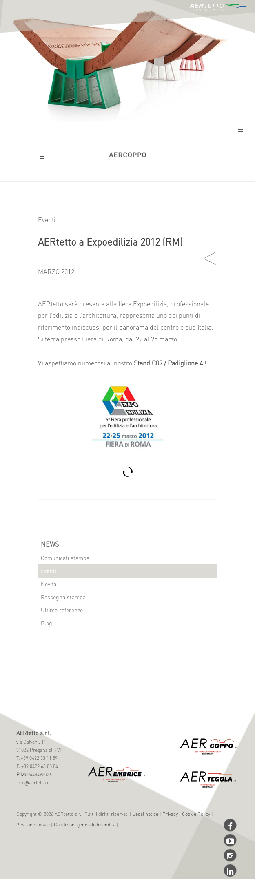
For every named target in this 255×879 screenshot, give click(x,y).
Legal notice (145, 814)
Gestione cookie (33, 824)
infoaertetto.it (33, 782)
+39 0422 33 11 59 (39, 758)
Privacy (170, 814)
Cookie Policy (196, 814)
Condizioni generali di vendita (84, 824)
